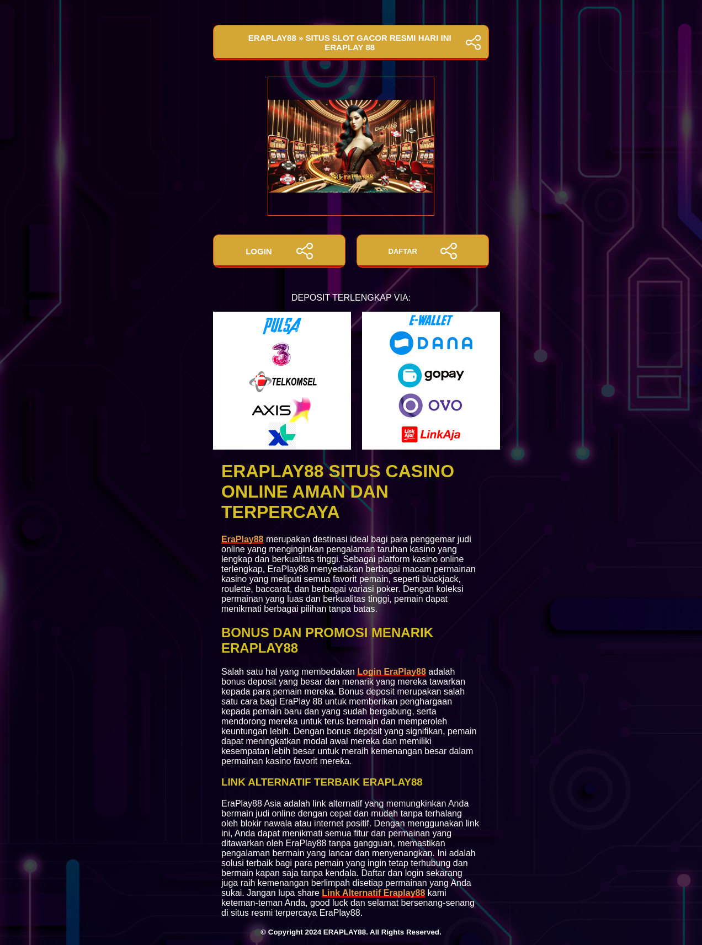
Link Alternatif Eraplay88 (373, 893)
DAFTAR (423, 251)
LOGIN (279, 251)
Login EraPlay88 (391, 671)
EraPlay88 (242, 539)
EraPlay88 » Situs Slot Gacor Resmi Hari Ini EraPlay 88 (351, 42)
